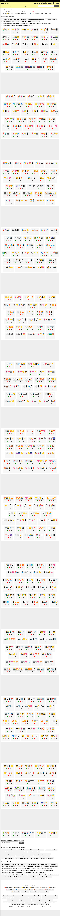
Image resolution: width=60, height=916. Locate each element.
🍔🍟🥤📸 (21, 119)
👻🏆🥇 (40, 334)
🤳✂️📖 (31, 795)
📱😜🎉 (19, 587)
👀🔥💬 (19, 267)
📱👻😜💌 (7, 580)
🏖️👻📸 (30, 245)
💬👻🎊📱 (21, 520)
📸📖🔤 (40, 699)
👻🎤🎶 (50, 327)
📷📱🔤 (33, 639)
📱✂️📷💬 (42, 587)
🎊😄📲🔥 (18, 178)
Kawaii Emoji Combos (46, 895)
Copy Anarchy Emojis (27, 897)
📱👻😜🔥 (19, 580)
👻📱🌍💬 (27, 386)
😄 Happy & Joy (17, 887)
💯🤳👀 (42, 528)
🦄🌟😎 (40, 795)
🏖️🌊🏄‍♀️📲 (9, 245)
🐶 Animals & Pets (43, 887)
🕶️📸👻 (25, 59)
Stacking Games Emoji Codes (17, 864)
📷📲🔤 (52, 639)
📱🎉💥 (20, 565)
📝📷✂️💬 (9, 565)
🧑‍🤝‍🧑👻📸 (25, 803)
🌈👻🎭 (21, 96)
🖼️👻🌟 (6, 736)
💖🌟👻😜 (42, 461)
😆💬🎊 (44, 736)
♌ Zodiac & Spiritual (16, 891)
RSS (50, 906)
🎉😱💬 (44, 171)
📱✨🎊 (54, 44)
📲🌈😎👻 (9, 595)
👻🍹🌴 (30, 312)
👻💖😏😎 (22, 371)
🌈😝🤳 (50, 96)
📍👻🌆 (8, 535)
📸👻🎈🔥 (35, 654)
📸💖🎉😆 (18, 669)
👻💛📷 (51, 371)
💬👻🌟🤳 (35, 513)
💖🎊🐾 (52, 461)
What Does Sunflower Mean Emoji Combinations (34, 864)
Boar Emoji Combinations (16, 897)
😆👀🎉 (25, 736)
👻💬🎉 (28, 379)
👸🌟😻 (8, 297)
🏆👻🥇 (27, 238)
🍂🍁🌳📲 (9, 119)
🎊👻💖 (7, 178)
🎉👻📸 (39, 163)
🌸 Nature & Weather (10, 889)
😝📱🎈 (19, 781)
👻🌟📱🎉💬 (19, 305)
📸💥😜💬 (30, 669)
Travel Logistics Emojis (48, 870)
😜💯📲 (52, 773)
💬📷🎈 (42, 520)
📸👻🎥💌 (47, 654)
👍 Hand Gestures (25, 891)
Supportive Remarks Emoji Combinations (10, 878)
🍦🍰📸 (51, 119)
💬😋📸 (20, 528)
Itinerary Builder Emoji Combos (36, 870)
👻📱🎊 (38, 386)
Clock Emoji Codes (6, 897)
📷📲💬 (43, 639)
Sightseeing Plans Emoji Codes (8, 872)
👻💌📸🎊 (20, 364)
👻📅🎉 (16, 386)
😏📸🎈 (19, 773)
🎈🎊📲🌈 (17, 126)
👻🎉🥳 (19, 327)
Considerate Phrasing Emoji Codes (44, 876)
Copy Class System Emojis (24, 878)
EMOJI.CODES (3, 0)
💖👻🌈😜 (18, 468)
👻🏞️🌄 (50, 334)
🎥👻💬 (6, 37)
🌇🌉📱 (40, 67)
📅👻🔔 (51, 528)
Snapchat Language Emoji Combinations (36, 19)
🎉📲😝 (25, 171)
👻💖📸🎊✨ (48, 364)
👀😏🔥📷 (30, 267)
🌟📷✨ (25, 29)
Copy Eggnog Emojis (45, 904)
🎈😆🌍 (15, 133)
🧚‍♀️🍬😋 (54, 803)
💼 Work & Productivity (38, 889)
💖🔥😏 (28, 498)
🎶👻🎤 (18, 238)
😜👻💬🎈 (30, 773)
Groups (10, 6)
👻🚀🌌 (51, 438)
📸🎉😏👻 (13, 654)
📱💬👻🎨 (41, 580)
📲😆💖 (42, 632)
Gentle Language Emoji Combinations (50, 874)
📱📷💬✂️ (8, 587)
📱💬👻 (44, 44)
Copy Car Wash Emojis (34, 902)
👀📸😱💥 (8, 267)
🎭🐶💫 (25, 230)
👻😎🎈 (51, 431)
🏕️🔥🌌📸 (50, 238)
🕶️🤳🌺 (31, 728)
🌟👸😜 (28, 104)
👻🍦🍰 (20, 312)
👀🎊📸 (54, 252)
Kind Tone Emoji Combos (19, 876)
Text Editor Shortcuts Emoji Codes (33, 866)
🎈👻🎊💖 (29, 126)
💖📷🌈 (52, 468)
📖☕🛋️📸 (29, 535)
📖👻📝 (18, 535)
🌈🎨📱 (50, 67)
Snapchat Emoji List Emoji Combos (44, 23)
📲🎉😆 (32, 595)
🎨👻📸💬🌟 (50, 193)
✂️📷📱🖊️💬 (28, 833)
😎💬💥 (19, 766)
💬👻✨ (32, 520)
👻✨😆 (9, 453)
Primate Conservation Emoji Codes (35, 874)
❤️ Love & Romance (8, 887)
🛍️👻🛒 (42, 788)
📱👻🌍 (30, 565)
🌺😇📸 (44, 111)
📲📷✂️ (44, 602)
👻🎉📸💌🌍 (49, 319)
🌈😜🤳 (40, 96)
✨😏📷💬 (41, 833)
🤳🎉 (44, 59)
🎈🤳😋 (54, 133)
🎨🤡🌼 (50, 200)
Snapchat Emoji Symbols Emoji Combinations (10, 23)
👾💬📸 (54, 37)
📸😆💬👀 (39, 706)
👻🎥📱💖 (20, 334)
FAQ (14, 6)
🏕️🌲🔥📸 (38, 238)
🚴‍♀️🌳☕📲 (19, 788)
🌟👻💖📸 (51, 104)
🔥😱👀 (34, 721)
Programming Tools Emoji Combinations (23, 872)
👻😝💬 (42, 438)
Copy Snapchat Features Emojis (8, 858)
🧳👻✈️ (15, 833)
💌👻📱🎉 (18, 461)
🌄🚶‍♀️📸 (9, 67)
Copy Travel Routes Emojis (23, 870)
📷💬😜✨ (23, 639)
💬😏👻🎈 (31, 528)
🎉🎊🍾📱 (7, 163)
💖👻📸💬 (42, 468)
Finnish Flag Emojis (49, 900)
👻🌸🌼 (43, 305)
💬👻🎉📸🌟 (8, 520)
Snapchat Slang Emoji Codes (34, 21)
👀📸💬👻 (51, 260)
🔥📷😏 (51, 714)
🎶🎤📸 (8, 238)
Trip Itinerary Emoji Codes (47, 868)
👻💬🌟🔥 (18, 379)
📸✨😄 (20, 714)
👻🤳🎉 (19, 446)
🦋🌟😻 (15, 803)
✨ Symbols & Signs (44, 891)
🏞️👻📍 (6, 252)
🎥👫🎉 (50, 186)
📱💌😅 (30, 580)
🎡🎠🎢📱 (20, 186)
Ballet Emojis (55, 895)
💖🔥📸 (19, 498)
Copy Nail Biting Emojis (36, 895)
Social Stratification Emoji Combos (38, 878)
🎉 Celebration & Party (49, 889)
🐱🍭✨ (15, 252)
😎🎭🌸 (54, 736)
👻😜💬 (44, 37)
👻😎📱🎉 (9, 438)
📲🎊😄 (42, 595)
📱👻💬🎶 (26, 572)
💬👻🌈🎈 (38, 505)
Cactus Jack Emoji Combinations (21, 902)
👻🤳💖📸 (30, 446)
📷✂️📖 (19, 647)
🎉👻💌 (18, 163)
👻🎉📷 (25, 37)
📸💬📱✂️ (8, 699)
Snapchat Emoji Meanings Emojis (8, 25)
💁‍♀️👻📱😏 (39, 453)
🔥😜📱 (25, 721)
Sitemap (47, 906)
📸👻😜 (7, 669)
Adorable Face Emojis (35, 868)
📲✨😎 (51, 632)
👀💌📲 (28, 260)
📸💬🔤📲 (20, 699)
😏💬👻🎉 (8, 773)
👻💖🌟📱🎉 (34, 364)
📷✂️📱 (28, 647)
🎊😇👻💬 (30, 178)
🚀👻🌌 (50, 781)
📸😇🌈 (6, 59)
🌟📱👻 (6, 111)
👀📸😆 (15, 37)
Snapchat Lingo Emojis (22, 21)
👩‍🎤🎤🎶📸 (51, 267)
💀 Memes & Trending (34, 891)
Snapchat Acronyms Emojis (7, 19)
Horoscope (30, 6)
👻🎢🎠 (40, 327)
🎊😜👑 (40, 178)
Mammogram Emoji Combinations (32, 904)
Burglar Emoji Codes (14, 895)
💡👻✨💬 (39, 498)
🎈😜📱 (25, 133)
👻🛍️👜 (9, 446)
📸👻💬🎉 (49, 662)
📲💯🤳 (34, 602)
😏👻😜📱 (51, 766)
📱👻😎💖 (48, 572)
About (35, 6)
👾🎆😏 (19, 453)
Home (2, 9)
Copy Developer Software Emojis (39, 872)
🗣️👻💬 (15, 736)
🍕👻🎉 (32, 119)
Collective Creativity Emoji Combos (8, 866)
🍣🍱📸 (42, 119)
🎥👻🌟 (16, 193)
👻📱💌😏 (11, 394)
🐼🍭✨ (34, 252)
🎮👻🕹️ (54, 230)
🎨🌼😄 (38, 193)
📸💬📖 (40, 669)
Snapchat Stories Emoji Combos (22, 858)
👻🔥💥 (20, 431)
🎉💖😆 (15, 171)
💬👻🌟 (12, 513)
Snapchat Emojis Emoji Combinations (41, 856)
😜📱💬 (35, 59)
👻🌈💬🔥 (29, 297)
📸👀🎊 (44, 52)
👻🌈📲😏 (41, 297)
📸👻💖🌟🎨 (12, 662)
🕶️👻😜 (9, 728)
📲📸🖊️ (20, 632)
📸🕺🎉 (54, 52)
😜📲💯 (9, 781)
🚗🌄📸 (8, 788)
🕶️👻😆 (54, 721)
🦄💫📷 (6, 803)
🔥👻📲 (30, 714)
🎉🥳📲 (44, 29)
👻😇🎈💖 (41, 431)
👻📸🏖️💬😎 (23, 401)
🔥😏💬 (15, 721)
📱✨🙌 (52, 587)
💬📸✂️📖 (9, 528)
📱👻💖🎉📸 (13, 572)
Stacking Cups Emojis (6, 864)
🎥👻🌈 (7, 193)
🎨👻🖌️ (9, 200)
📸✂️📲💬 (9, 714)
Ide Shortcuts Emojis (21, 866)
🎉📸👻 (34, 29)
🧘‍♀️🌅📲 (34, 803)
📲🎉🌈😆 (21, 595)
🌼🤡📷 (54, 111)
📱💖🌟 (34, 44)
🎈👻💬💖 (53, 126)
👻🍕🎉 (10, 312)
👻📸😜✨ (9, 431)
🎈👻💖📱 (41, 126)
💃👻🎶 (7, 461)
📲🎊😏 (51, 595)
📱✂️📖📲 (30, 587)
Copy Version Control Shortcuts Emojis (9, 868)
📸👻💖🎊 (25, 662)
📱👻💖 (51, 565)
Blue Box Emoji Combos (44, 902)
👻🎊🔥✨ (30, 327)
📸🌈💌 (38, 647)
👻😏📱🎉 (21, 438)
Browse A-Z (4, 6)
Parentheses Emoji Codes (8, 902)
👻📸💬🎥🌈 (49, 401)
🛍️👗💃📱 (31, 788)
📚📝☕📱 (50, 535)
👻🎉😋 (9, 327)
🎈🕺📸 (6, 133)
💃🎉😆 (50, 453)
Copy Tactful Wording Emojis (7, 876)
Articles (18, 6)
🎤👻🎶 (40, 186)
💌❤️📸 (6, 44)
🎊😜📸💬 (51, 178)
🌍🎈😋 (7, 104)
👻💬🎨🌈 (39, 379)
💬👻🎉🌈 (47, 513)
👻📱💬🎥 (23, 394)
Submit (21, 842)
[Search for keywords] (46, 6)
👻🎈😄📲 (9, 319)
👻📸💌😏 (36, 401)
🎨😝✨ (40, 200)
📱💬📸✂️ (53, 580)
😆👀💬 (34, 736)
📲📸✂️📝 (31, 632)
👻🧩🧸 (50, 446)
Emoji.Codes (14, 906)
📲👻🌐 (6, 602)
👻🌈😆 (51, 297)
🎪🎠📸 (6, 230)
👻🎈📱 (49, 312)
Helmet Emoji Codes (54, 897)
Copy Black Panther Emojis (25, 900)
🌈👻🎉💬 (11, 96)
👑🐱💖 (40, 267)
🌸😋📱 (34, 111)
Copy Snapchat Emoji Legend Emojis (28, 23)
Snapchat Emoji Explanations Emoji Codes (24, 25)
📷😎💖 (9, 647)
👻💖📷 (34, 37)
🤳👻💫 (51, 788)
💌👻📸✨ (30, 461)
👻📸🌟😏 (9, 401)
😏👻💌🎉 (39, 766)
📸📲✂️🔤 (51, 699)
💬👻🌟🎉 (23, 513)
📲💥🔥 (15, 602)
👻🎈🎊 (39, 312)
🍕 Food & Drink (52, 887)
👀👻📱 (7, 260)
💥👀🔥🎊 (51, 498)
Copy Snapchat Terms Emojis (51, 19)
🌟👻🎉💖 (39, 104)
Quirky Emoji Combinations (25, 895)
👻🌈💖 (18, 297)
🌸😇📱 (25, 111)
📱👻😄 (37, 572)
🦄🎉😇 (50, 795)
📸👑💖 (24, 654)
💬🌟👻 (18, 505)
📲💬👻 (25, 602)
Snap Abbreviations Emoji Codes (47, 858)
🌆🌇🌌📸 (30, 67)
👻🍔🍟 (52, 305)
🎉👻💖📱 (29, 163)
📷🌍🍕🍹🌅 (10, 639)
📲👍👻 (25, 52)
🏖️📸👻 (39, 245)
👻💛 (42, 371)
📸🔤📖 (9, 706)
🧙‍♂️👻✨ (44, 803)
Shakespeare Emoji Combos (37, 900)
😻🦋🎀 (40, 781)
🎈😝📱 (44, 133)
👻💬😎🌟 (51, 379)
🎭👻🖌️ (44, 230)
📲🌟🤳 (6, 52)
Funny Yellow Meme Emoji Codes (17, 904)
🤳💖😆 (21, 795)
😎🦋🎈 (28, 766)
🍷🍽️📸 (6, 126)
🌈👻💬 (31, 96)
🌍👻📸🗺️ (18, 104)
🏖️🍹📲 (20, 245)
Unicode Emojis (5, 895)
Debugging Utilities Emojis (21, 874)
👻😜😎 (32, 438)
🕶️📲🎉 (16, 59)
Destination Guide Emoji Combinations (9, 870)
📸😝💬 (50, 706)
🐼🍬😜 (25, 252)
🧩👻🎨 (6, 833)
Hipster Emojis (54, 902)
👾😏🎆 (28, 453)
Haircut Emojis (45, 897)
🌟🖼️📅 (15, 111)
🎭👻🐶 (34, 230)
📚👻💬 (39, 535)
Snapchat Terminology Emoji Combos (9, 21)
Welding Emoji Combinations (13, 900)
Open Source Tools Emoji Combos (8, 874)
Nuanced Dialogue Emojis (31, 876)
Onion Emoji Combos (37, 897)
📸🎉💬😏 (49, 647)
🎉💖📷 (6, 171)
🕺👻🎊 (40, 728)
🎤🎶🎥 (31, 186)
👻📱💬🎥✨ (36, 394)
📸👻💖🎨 (37, 662)
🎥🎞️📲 (54, 29)
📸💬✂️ (31, 699)
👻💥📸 (7, 379)
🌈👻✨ (6, 29)
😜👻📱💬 (42, 773)
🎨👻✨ (19, 200)
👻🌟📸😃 (32, 305)
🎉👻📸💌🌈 (52, 163)
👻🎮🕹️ (31, 334)
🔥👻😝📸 (41, 714)
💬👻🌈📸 (50, 505)
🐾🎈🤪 (44, 252)
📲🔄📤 (34, 52)
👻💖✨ (33, 371)
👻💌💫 (9, 364)
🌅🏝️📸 (19, 67)
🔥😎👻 (6, 721)
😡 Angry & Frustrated (34, 887)
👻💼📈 (7, 386)
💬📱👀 (25, 44)
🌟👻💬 (15, 29)
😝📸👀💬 (30, 781)
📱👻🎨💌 (41, 565)
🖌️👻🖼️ (50, 728)
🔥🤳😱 (44, 721)
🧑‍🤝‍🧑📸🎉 (53, 59)
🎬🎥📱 (15, 230)
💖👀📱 (7, 468)
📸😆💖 (28, 706)
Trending (24, 6)
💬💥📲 (15, 44)
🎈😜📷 (34, 133)
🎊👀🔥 (54, 171)
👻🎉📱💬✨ (35, 319)
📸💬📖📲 (51, 669)
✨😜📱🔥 (53, 833)
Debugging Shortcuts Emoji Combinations (49, 866)
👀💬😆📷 (39, 260)
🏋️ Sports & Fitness (29, 889)
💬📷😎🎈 (53, 520)
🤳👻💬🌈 (11, 795)
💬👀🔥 (27, 505)
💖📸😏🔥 (8, 498)
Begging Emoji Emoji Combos (24, 868)
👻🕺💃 (30, 431)
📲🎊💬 (15, 52)
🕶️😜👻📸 (20, 728)
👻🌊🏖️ (7, 305)
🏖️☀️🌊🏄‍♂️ (50, 245)
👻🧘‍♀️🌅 (40, 446)
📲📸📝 (54, 602)
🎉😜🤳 (34, 171)
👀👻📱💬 (18, 260)
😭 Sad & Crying (25, 887)
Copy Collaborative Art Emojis (51, 864)
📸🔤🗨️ (19, 706)
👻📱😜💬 (49, 394)
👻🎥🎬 (9, 334)
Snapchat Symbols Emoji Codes (20, 19)
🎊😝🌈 (9, 186)
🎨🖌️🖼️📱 (30, 200)
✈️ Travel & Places (19, 889)
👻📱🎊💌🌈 (50, 386)
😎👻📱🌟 (8, 766)
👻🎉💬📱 (21, 319)
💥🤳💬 (8, 505)
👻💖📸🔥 (10, 371)
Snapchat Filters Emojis (34, 858)
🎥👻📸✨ (27, 193)
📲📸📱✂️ (9, 632)
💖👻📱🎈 (30, 468)
